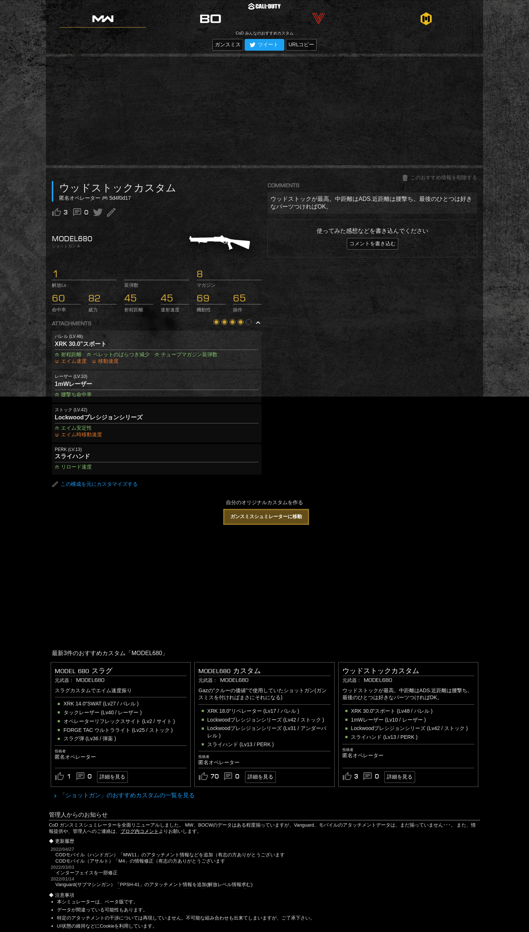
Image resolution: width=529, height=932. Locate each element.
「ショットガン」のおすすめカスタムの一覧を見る (126, 795)
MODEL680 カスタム (229, 671)
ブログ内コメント (139, 831)
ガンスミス (228, 44)
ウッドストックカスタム (380, 671)
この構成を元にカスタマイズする (95, 484)
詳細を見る (112, 777)
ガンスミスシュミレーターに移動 (266, 516)
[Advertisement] (264, 110)
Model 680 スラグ (83, 671)
